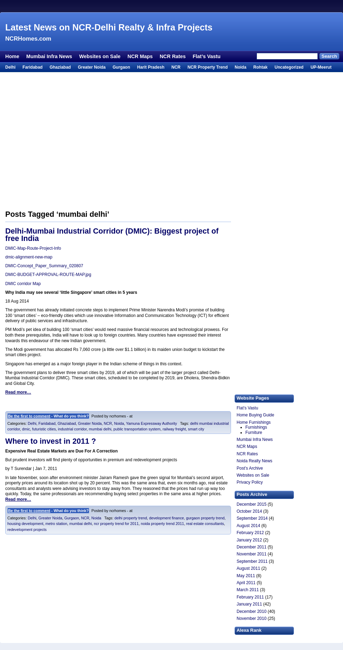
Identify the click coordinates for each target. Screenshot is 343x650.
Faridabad (32, 67)
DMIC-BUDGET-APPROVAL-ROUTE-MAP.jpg (48, 274)
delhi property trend (130, 518)
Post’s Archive (250, 468)
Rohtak (260, 67)
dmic (26, 429)
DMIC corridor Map (23, 283)
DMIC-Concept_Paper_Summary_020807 (44, 265)
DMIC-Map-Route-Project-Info (33, 248)
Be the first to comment (29, 416)
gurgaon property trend (205, 518)
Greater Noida (91, 67)
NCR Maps (140, 56)
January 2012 (249, 540)
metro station (56, 523)
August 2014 (248, 525)
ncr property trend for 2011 (116, 523)
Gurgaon (121, 67)
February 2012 (250, 532)
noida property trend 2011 (162, 523)
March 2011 (248, 589)
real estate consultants (205, 523)
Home (12, 56)
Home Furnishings (254, 422)
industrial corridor (72, 429)
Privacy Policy (250, 482)
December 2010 (251, 611)
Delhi (10, 67)
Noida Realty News (254, 460)
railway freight (174, 429)
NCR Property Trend (208, 67)
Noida (240, 67)
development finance (166, 518)
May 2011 (246, 575)
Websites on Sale (99, 56)
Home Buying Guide (255, 415)
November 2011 (251, 554)
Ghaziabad (60, 67)
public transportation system (136, 429)
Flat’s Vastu (206, 56)
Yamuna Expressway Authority (151, 423)
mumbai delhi (100, 429)
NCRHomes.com (28, 38)
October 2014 (249, 511)
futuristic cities (44, 429)
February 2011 (250, 597)
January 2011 (249, 604)
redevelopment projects (27, 529)
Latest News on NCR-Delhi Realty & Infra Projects (108, 27)
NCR (176, 67)
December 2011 (251, 547)
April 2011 (246, 582)
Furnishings (256, 427)
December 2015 (251, 504)
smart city (196, 429)
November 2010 (251, 618)
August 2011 (248, 568)
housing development (25, 523)
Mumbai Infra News (49, 56)
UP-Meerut (320, 67)
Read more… (18, 392)
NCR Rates (173, 56)
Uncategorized (288, 67)
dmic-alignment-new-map (28, 257)
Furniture (253, 432)
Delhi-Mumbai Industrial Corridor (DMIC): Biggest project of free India (111, 235)
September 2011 (252, 561)
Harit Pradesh (150, 67)
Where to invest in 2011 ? (50, 441)
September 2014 (252, 518)
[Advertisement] (65, 141)
